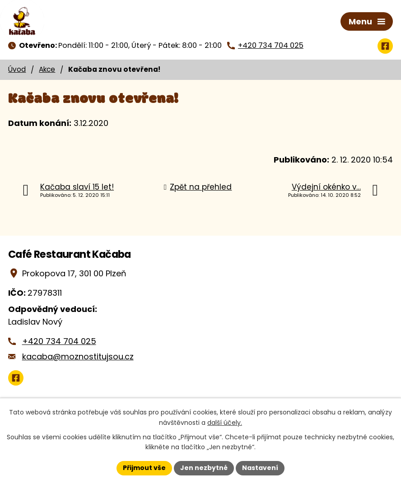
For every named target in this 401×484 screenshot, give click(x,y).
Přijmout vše (144, 467)
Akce (47, 69)
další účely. (224, 422)
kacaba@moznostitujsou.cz (78, 356)
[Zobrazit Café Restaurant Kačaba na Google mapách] (15, 378)
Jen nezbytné (204, 467)
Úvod (17, 69)
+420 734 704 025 (59, 341)
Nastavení (260, 467)
